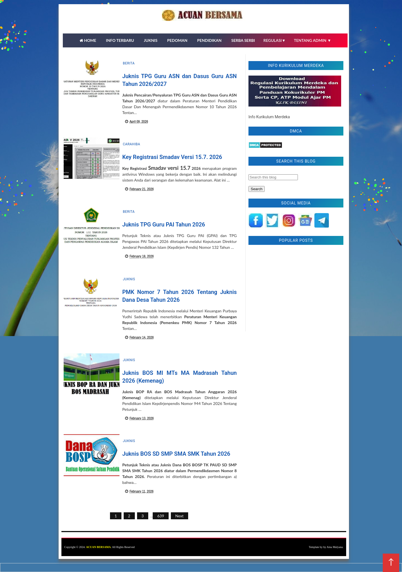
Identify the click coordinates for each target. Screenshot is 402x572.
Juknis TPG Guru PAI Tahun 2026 (163, 224)
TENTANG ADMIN (312, 40)
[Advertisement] (295, 289)
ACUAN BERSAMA (98, 547)
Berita (129, 63)
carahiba (131, 144)
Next (179, 515)
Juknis (129, 279)
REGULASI (275, 40)
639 (160, 515)
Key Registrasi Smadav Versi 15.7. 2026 (172, 157)
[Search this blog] (273, 177)
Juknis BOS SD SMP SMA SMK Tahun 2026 (176, 453)
